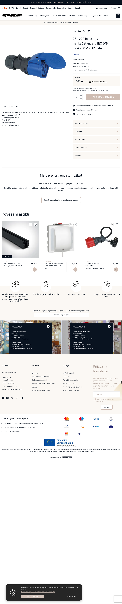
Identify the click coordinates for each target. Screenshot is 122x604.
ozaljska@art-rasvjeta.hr (21, 339)
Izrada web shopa (55, 457)
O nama (70, 8)
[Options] (71, 596)
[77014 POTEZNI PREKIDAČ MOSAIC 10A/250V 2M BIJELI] (75, 269)
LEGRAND (48, 261)
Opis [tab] (4, 106)
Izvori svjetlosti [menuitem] (45, 16)
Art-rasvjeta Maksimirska (72, 387)
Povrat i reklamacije (70, 380)
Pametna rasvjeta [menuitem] (68, 16)
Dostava (78, 131)
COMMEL (89, 261)
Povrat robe (80, 139)
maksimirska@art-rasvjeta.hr (83, 339)
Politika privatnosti (39, 380)
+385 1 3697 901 (77, 2)
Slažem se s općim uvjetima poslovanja (105, 400)
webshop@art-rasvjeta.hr (56, 2)
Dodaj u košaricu (103, 97)
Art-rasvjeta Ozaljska (71, 390)
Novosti (18, 8)
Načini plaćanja (81, 123)
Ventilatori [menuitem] (108, 16)
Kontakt (89, 2)
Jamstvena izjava (69, 383)
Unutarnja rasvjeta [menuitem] (82, 16)
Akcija (4, 8)
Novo (11, 8)
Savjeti (25, 8)
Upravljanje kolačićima (41, 390)
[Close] (32, 596)
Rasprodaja (61, 8)
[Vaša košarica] (119, 8)
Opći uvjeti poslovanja (40, 376)
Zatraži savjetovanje (61, 315)
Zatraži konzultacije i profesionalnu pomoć (61, 200)
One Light (7, 261)
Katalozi (41, 8)
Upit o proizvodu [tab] (15, 106)
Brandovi (33, 8)
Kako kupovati (81, 147)
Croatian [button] (78, 8)
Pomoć (78, 155)
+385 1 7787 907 (79, 337)
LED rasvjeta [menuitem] (56, 16)
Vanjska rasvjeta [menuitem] (97, 16)
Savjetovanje (51, 8)
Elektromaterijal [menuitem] (32, 16)
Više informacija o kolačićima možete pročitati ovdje (38, 592)
